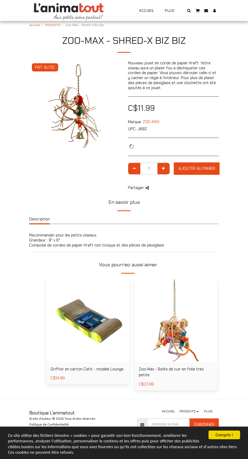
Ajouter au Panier (196, 168)
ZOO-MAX (151, 121)
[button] (189, 10)
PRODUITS (53, 25)
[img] (176, 320)
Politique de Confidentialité (49, 424)
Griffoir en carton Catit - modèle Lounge (87, 369)
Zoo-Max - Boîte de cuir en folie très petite (171, 372)
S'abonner (204, 424)
